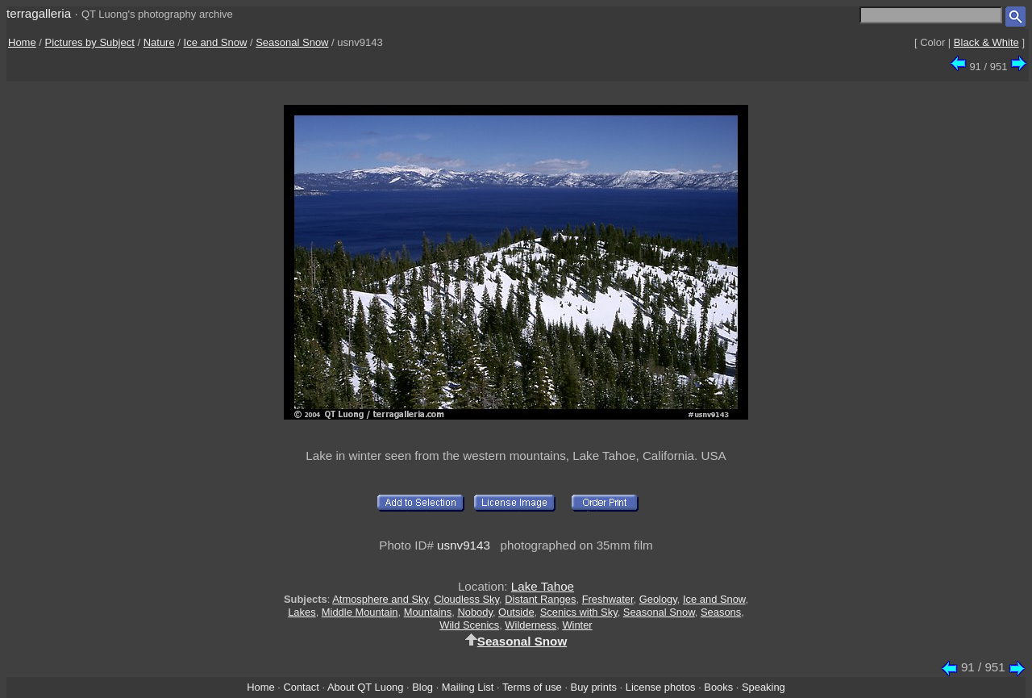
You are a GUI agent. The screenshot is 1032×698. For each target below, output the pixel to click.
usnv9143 (463, 545)
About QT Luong (365, 687)
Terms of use (532, 687)
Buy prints (594, 687)
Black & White (986, 42)
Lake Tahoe (542, 586)
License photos (661, 687)
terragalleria (38, 13)
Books (718, 687)
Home (22, 42)
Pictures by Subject (90, 42)
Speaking (763, 687)
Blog (422, 687)
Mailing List (468, 687)
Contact (300, 687)
